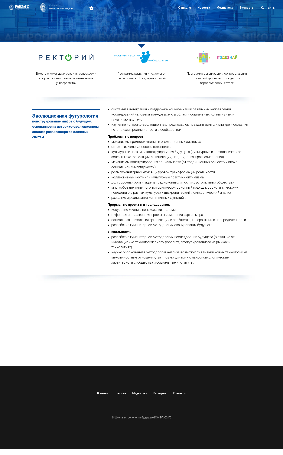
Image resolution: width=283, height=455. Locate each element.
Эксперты (247, 7)
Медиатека (224, 7)
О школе (184, 7)
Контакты (268, 7)
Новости (203, 7)
